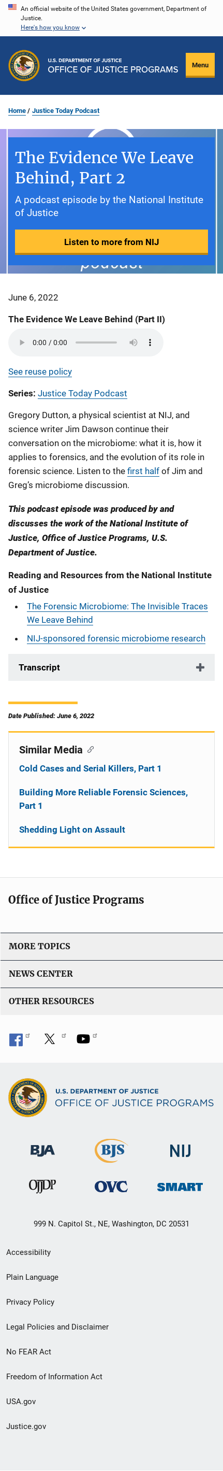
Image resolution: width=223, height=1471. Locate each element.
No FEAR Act (28, 1351)
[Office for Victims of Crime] (111, 1186)
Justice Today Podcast (65, 111)
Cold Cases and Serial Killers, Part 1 (90, 768)
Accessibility (28, 1252)
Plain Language (32, 1277)
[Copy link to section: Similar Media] (88, 749)
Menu (200, 65)
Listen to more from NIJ (111, 242)
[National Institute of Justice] (180, 1146)
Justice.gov (26, 1426)
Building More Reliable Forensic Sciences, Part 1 (103, 799)
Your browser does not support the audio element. (85, 342)
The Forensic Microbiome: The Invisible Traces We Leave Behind (117, 613)
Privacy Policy (30, 1302)
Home (17, 111)
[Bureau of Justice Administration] (43, 1146)
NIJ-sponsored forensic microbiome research (116, 638)
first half (143, 471)
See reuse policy (40, 371)
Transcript (39, 667)
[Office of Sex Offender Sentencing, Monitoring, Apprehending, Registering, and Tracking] (180, 1184)
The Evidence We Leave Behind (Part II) (86, 319)
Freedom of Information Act (54, 1376)
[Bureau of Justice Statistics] (111, 1158)
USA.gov (21, 1401)
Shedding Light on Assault (72, 829)
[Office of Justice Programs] (24, 65)
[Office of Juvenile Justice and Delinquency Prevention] (42, 1189)
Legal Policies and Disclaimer (57, 1327)
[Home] (113, 66)
